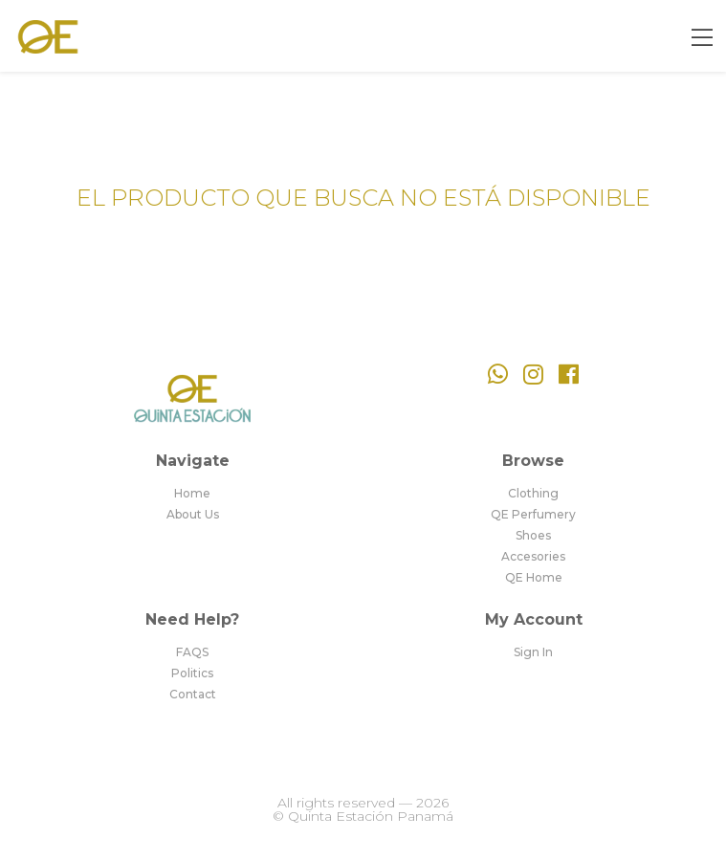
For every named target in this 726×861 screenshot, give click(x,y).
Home (192, 493)
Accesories (533, 557)
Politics (192, 673)
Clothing (533, 493)
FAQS (192, 652)
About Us (192, 514)
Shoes (533, 535)
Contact (192, 694)
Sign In (533, 652)
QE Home (533, 578)
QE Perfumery (533, 514)
